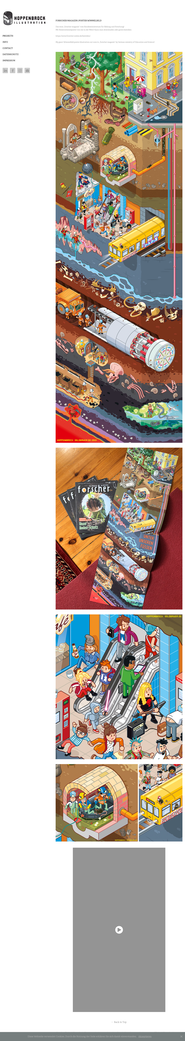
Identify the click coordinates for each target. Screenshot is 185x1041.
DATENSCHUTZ (10, 54)
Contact (8, 48)
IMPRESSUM (9, 60)
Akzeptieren (144, 1036)
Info (5, 42)
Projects (8, 36)
